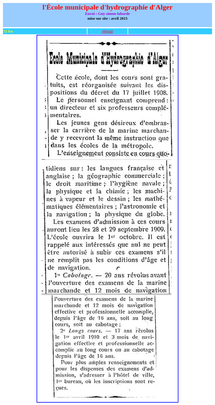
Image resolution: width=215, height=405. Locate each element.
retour (107, 31)
